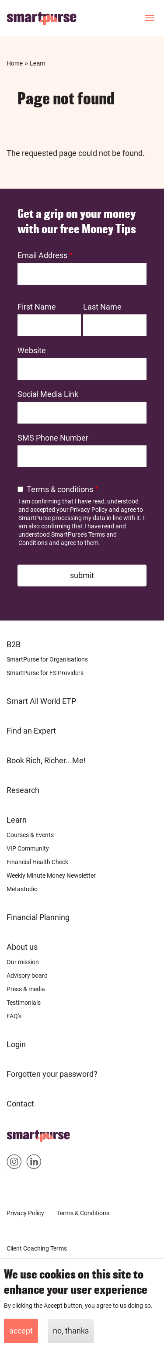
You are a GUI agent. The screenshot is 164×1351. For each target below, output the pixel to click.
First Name (36, 306)
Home (15, 63)
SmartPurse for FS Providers (45, 672)
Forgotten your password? (52, 1074)
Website (31, 350)
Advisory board (27, 975)
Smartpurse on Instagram (14, 1163)
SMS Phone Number (52, 437)
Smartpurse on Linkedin (34, 1163)
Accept (21, 1330)
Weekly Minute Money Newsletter (51, 875)
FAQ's (14, 1016)
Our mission (23, 961)
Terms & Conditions (83, 1213)
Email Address (42, 255)
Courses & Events (30, 834)
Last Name (102, 306)
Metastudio (22, 889)
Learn (37, 63)
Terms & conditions (60, 489)
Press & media (26, 989)
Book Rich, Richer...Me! (46, 760)
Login (16, 1044)
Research (23, 790)
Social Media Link (47, 394)
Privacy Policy (89, 509)
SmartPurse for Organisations (47, 659)
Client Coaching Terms (37, 1248)
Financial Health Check (37, 861)
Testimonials (24, 1002)
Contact (20, 1103)
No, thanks (71, 1330)
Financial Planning (38, 917)
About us (22, 946)
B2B (14, 644)
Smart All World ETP (41, 701)
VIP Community (28, 848)
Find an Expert (31, 730)
